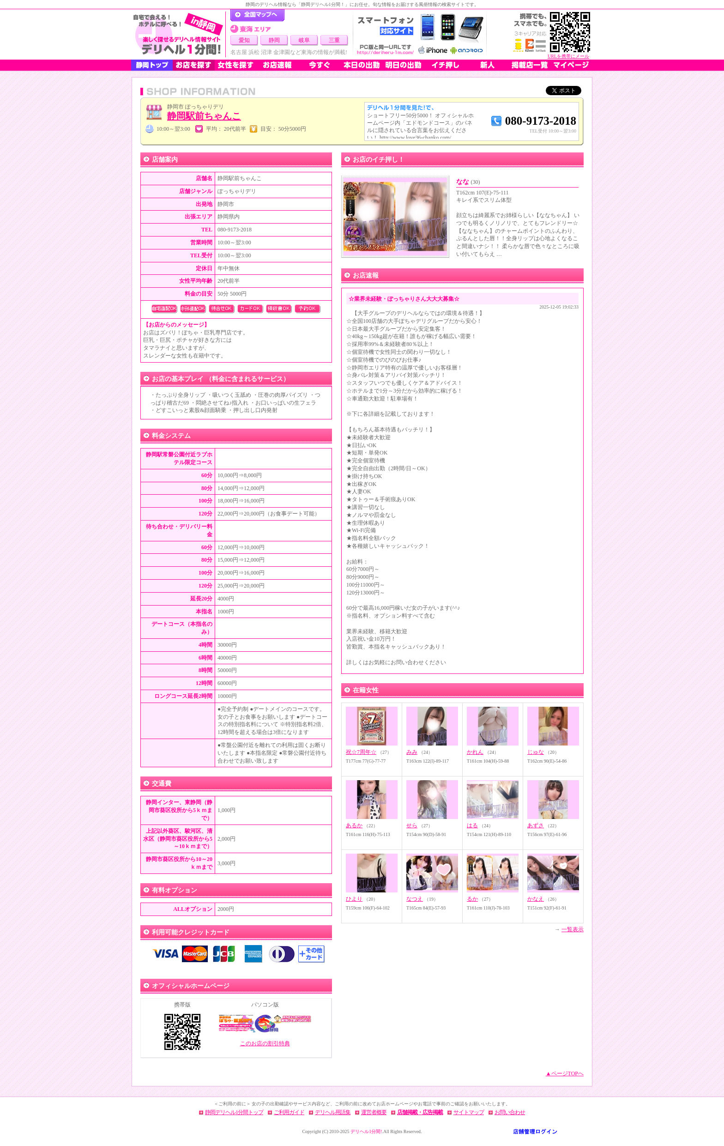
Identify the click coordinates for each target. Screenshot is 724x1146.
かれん (475, 752)
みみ (411, 752)
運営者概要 (373, 1112)
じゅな (535, 752)
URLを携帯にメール (568, 56)
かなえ (535, 899)
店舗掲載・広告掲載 (420, 1112)
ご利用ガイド (289, 1112)
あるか (354, 825)
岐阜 (304, 40)
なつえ (414, 899)
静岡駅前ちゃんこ (204, 116)
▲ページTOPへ (565, 1073)
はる (472, 825)
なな (468, 181)
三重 (334, 40)
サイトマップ (468, 1112)
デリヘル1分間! (366, 1131)
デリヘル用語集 (332, 1112)
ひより (354, 899)
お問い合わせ (510, 1112)
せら (411, 825)
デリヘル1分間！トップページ (257, 15)
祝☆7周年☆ (361, 752)
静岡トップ (152, 65)
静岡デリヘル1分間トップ (234, 1112)
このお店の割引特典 (265, 1043)
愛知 (244, 40)
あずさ (535, 825)
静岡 (274, 40)
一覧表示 (572, 929)
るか (472, 899)
